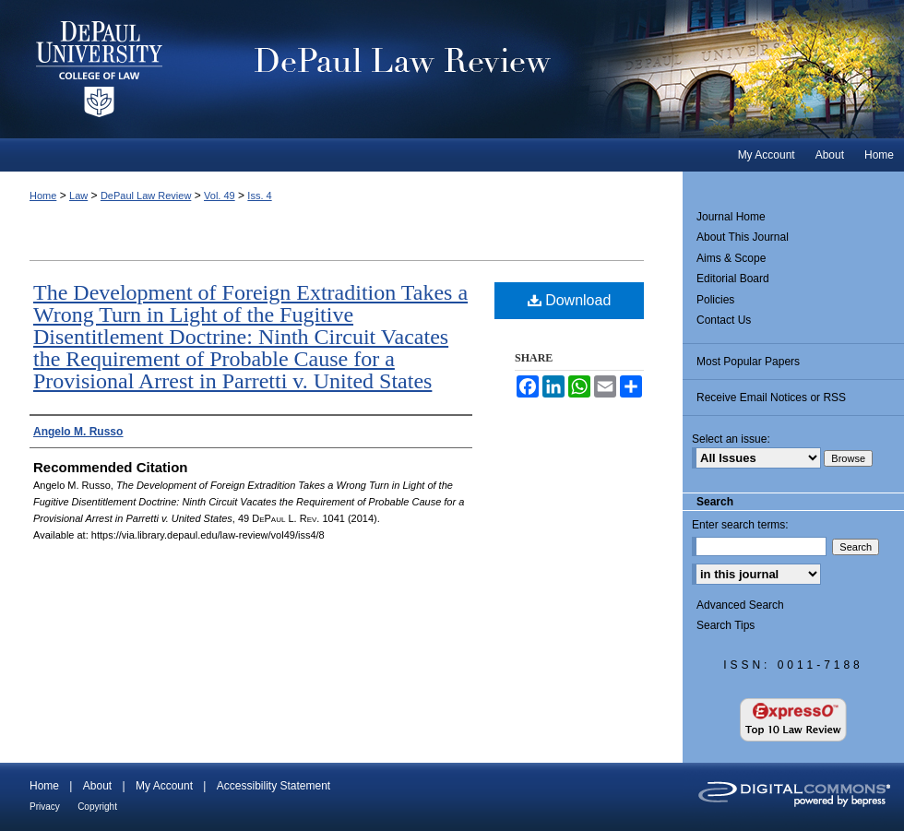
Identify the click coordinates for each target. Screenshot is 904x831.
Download (570, 300)
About (97, 785)
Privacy (45, 806)
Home (43, 195)
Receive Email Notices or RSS (771, 397)
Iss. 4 (259, 195)
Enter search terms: (740, 524)
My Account (164, 785)
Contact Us (723, 320)
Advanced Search (740, 605)
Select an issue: (731, 439)
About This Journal (742, 237)
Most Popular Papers (748, 361)
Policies (715, 299)
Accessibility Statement (273, 785)
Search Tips (725, 625)
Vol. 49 (219, 195)
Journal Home (731, 216)
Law (78, 195)
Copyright (97, 806)
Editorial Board (732, 278)
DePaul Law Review (553, 69)
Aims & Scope (731, 258)
